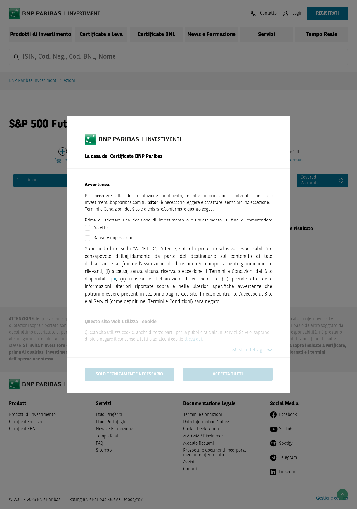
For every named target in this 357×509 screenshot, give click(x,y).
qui (113, 279)
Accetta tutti (228, 374)
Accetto (101, 228)
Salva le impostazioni (114, 238)
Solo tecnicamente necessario (129, 374)
